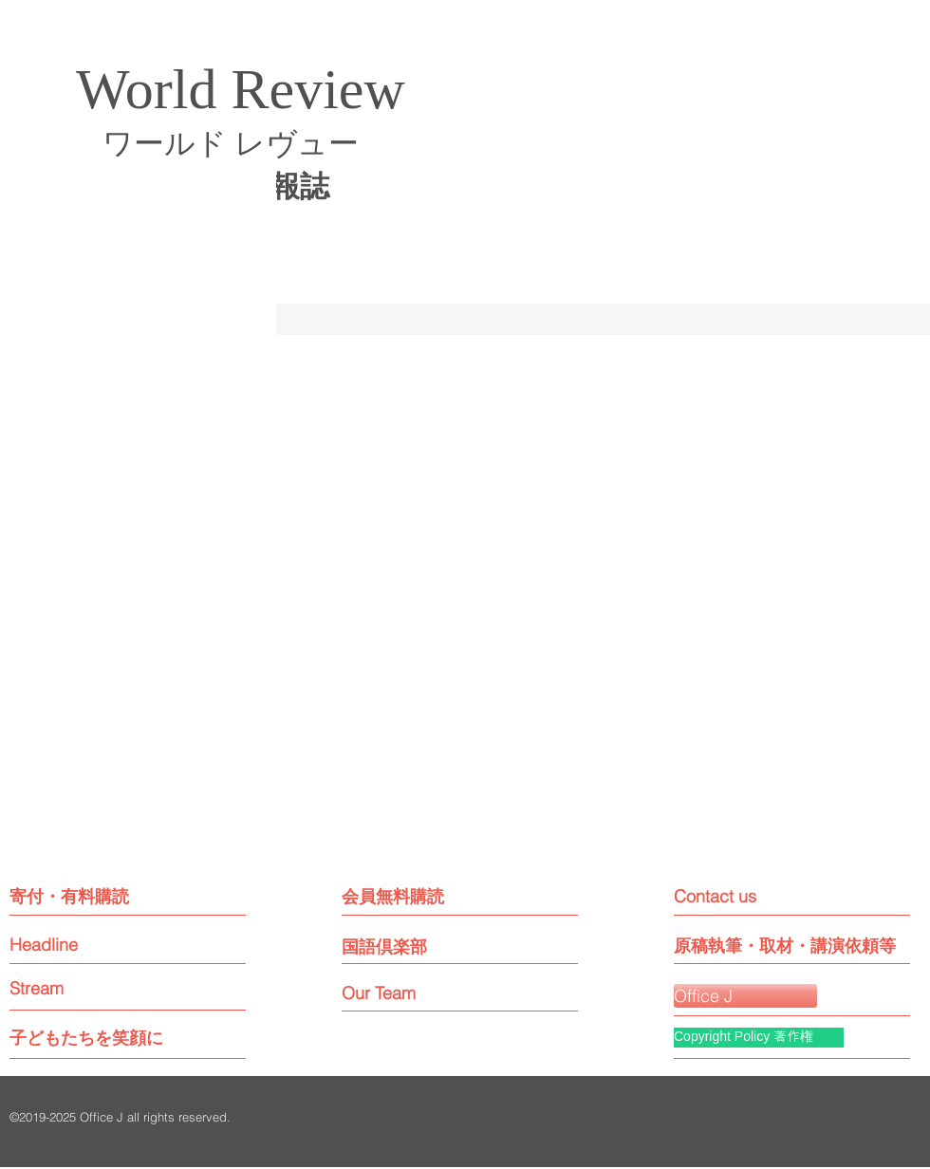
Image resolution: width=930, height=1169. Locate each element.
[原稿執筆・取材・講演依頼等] (785, 946)
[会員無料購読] (425, 896)
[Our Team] (396, 993)
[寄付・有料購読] (91, 896)
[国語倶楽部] (413, 946)
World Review (240, 89)
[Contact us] (759, 896)
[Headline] (81, 945)
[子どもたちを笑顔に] (86, 1038)
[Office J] (745, 996)
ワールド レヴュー (230, 143)
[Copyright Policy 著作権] (759, 1038)
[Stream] (81, 988)
